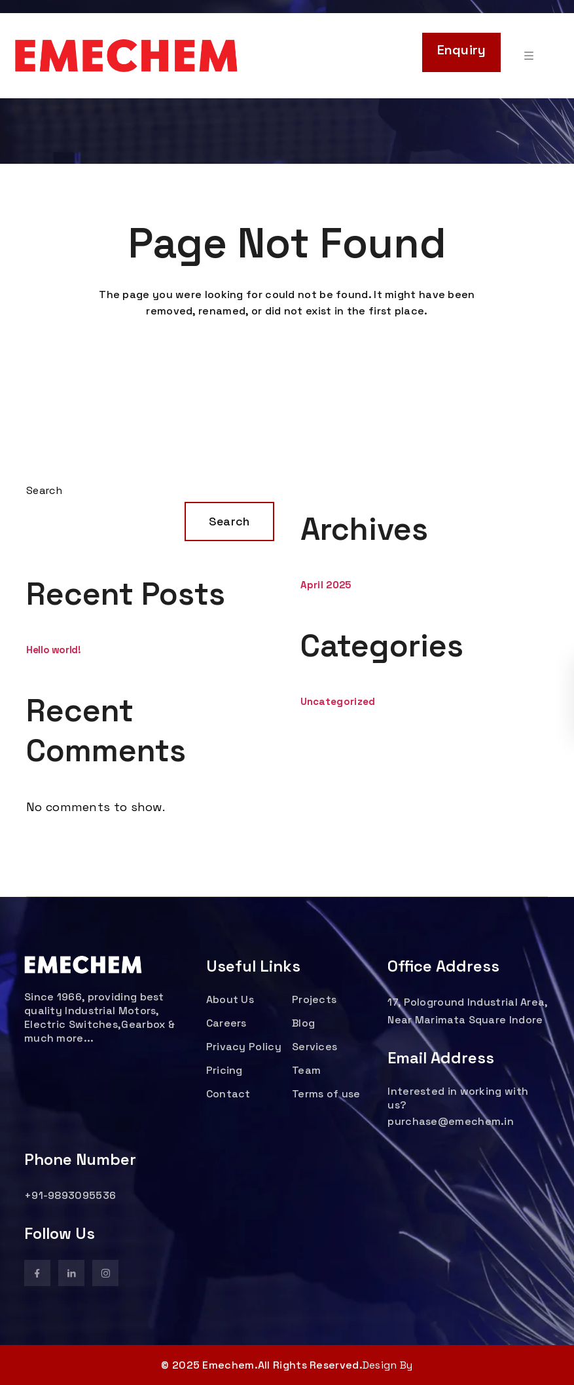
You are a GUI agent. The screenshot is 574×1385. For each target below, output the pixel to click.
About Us (230, 999)
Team (306, 1070)
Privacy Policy (243, 1046)
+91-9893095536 (70, 1195)
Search (44, 490)
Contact (228, 1094)
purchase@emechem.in (450, 1121)
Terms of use (326, 1094)
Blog (303, 1023)
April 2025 (325, 585)
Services (314, 1046)
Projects (314, 999)
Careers (226, 1023)
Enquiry (461, 49)
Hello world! (53, 649)
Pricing (224, 1070)
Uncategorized (338, 701)
